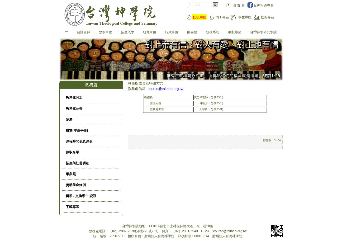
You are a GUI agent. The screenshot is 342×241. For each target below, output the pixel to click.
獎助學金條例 (76, 185)
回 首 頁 (239, 5)
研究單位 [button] (149, 32)
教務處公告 (74, 108)
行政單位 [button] (171, 32)
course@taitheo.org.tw (165, 89)
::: (66, 32)
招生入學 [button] (127, 32)
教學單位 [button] (105, 32)
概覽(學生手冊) (77, 130)
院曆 (69, 119)
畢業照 (71, 174)
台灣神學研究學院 (263, 32)
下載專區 (72, 207)
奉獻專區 (234, 32)
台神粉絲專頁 (264, 5)
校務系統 (212, 32)
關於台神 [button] (83, 32)
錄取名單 (72, 152)
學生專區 (245, 17)
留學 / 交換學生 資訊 (81, 196)
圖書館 (192, 32)
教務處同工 (74, 97)
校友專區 (267, 17)
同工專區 (222, 17)
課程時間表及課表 (79, 141)
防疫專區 (199, 17)
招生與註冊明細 (77, 163)
